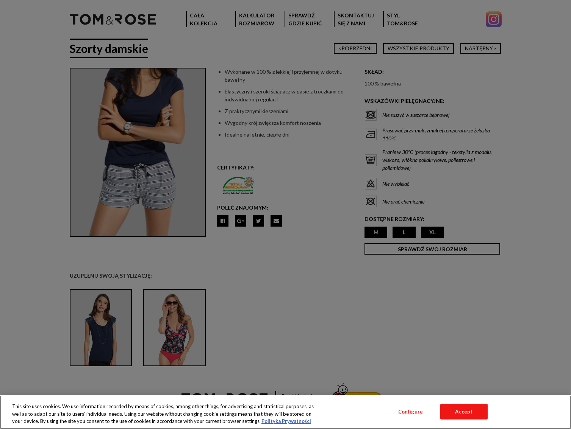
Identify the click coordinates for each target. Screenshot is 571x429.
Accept (463, 411)
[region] (285, 412)
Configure (410, 411)
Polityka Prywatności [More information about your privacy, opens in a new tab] (286, 421)
